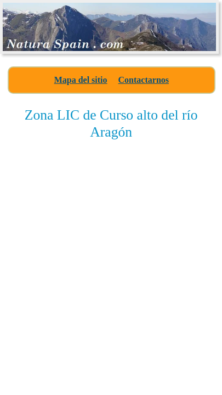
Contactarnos (143, 79)
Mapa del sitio (80, 79)
